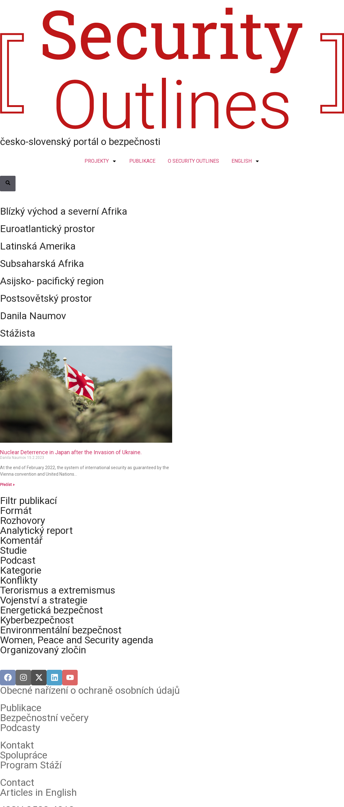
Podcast (17, 560)
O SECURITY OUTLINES (193, 161)
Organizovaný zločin (43, 650)
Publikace (20, 708)
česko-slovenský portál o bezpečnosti (80, 141)
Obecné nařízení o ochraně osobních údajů (90, 690)
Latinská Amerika (38, 246)
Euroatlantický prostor (47, 229)
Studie (13, 550)
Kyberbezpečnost (37, 620)
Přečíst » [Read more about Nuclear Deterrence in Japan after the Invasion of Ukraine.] (7, 485)
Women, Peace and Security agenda (76, 640)
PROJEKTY (101, 161)
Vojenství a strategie (43, 600)
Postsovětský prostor (46, 298)
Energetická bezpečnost (51, 610)
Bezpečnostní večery (44, 718)
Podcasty (20, 728)
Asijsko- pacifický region (52, 281)
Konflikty (19, 580)
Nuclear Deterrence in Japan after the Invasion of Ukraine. (71, 452)
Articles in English (38, 792)
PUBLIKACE (142, 161)
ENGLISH (246, 161)
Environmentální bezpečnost (61, 630)
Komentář (21, 540)
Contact (17, 782)
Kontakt (17, 745)
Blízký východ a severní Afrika (63, 211)
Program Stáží (31, 765)
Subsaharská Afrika (42, 263)
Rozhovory (22, 520)
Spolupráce (23, 755)
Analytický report (36, 530)
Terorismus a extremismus (57, 590)
